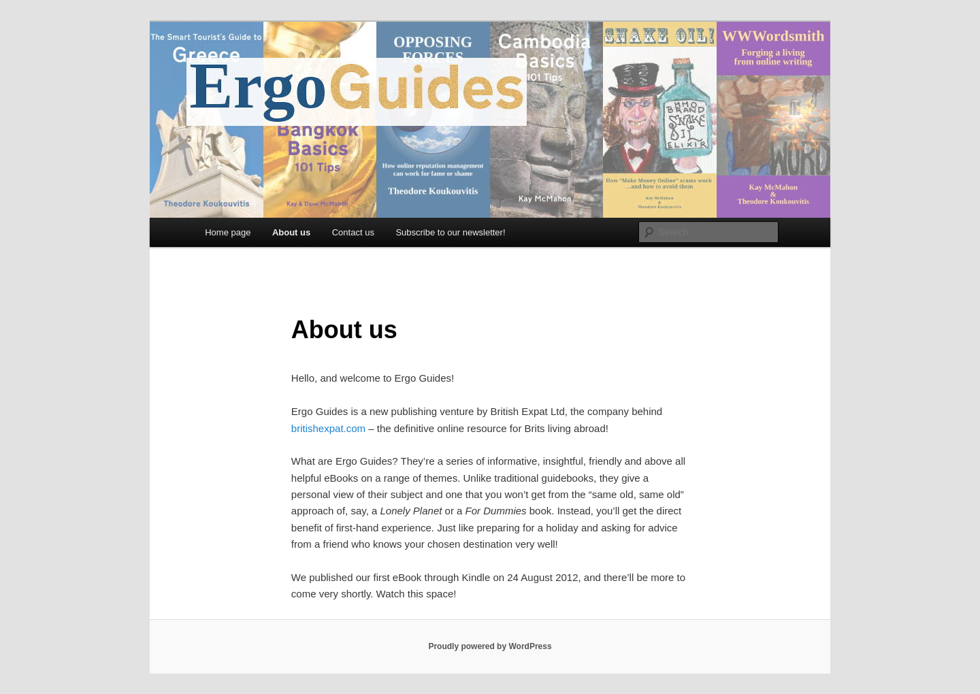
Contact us (353, 232)
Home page (227, 232)
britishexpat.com (328, 428)
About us (291, 232)
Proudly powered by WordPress (489, 646)
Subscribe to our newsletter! (450, 232)
